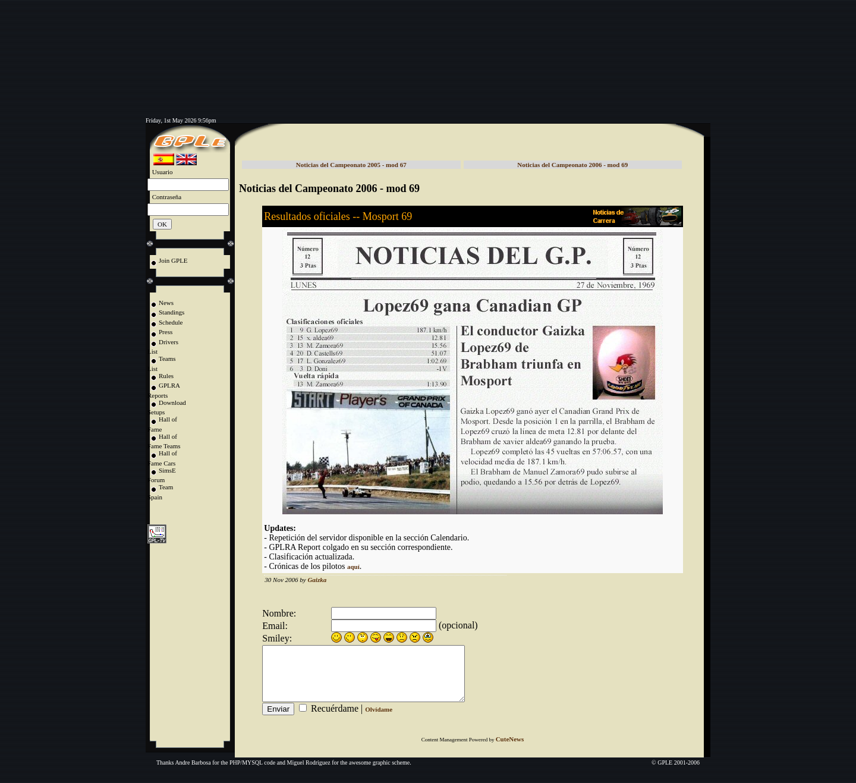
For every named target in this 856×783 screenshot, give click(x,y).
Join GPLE (173, 260)
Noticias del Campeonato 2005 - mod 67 (351, 164)
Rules (166, 375)
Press (165, 331)
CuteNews (510, 749)
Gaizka (316, 579)
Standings (171, 312)
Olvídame (378, 720)
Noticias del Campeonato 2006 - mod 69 (572, 164)
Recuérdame (334, 719)
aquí (353, 566)
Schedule (170, 322)
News (166, 302)
